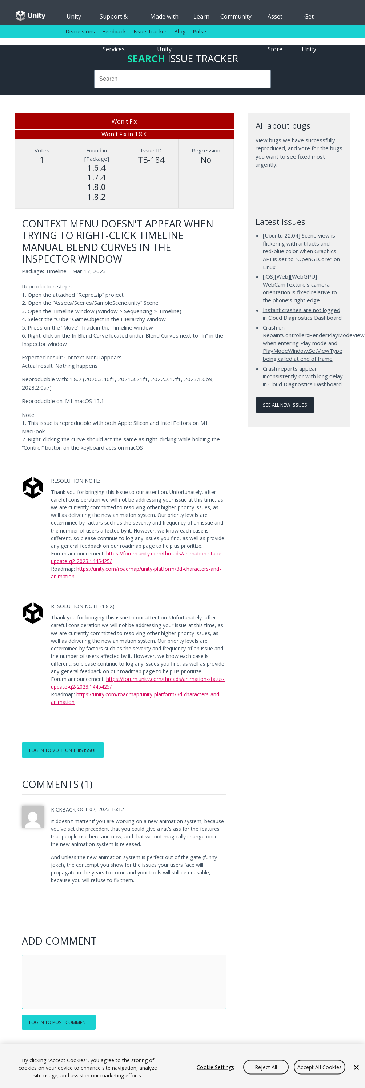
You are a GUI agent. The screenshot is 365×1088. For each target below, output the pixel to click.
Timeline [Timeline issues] (56, 271)
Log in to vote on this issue (63, 750)
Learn (201, 16)
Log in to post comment (58, 1022)
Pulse (199, 31)
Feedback (114, 31)
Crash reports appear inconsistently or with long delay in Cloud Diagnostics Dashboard (303, 376)
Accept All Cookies (319, 1066)
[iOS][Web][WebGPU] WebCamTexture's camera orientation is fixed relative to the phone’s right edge (300, 288)
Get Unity (309, 18)
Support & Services (114, 18)
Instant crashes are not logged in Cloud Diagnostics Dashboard (302, 314)
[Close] (356, 1067)
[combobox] (182, 79)
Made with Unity (164, 18)
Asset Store (275, 18)
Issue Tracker (150, 31)
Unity (74, 16)
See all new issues (285, 405)
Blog (180, 31)
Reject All (266, 1066)
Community (236, 16)
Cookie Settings (215, 1066)
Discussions (80, 31)
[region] (182, 1066)
